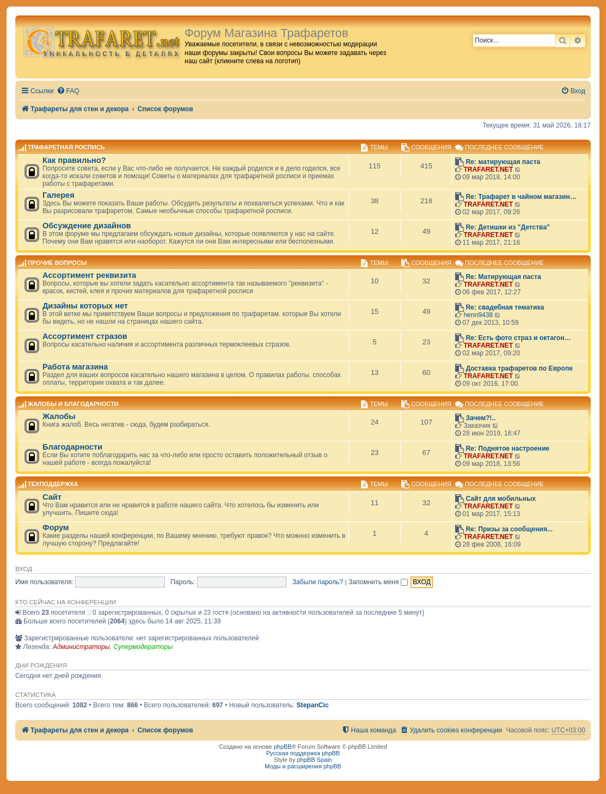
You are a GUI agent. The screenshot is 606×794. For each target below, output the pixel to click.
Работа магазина (75, 366)
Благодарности (72, 447)
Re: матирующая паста (503, 162)
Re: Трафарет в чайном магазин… (521, 197)
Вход (23, 569)
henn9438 (478, 315)
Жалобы (59, 416)
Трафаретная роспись (66, 147)
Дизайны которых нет (85, 305)
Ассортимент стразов (84, 336)
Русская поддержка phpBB (303, 753)
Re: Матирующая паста (503, 277)
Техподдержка (53, 484)
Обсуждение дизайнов (86, 225)
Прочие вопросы (57, 262)
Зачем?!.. (480, 418)
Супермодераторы (143, 647)
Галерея (58, 195)
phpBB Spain (314, 759)
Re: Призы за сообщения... (509, 529)
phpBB (283, 746)
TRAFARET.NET (488, 169)
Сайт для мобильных (501, 498)
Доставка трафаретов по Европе (519, 368)
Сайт (52, 497)
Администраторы (81, 647)
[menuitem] (68, 91)
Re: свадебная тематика (505, 307)
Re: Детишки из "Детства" (507, 227)
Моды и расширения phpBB (303, 766)
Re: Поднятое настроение (507, 448)
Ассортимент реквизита (89, 275)
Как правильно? (74, 160)
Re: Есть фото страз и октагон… (518, 338)
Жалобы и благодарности (73, 404)
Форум (55, 527)
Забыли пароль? (317, 582)
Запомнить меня (378, 582)
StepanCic (313, 705)
